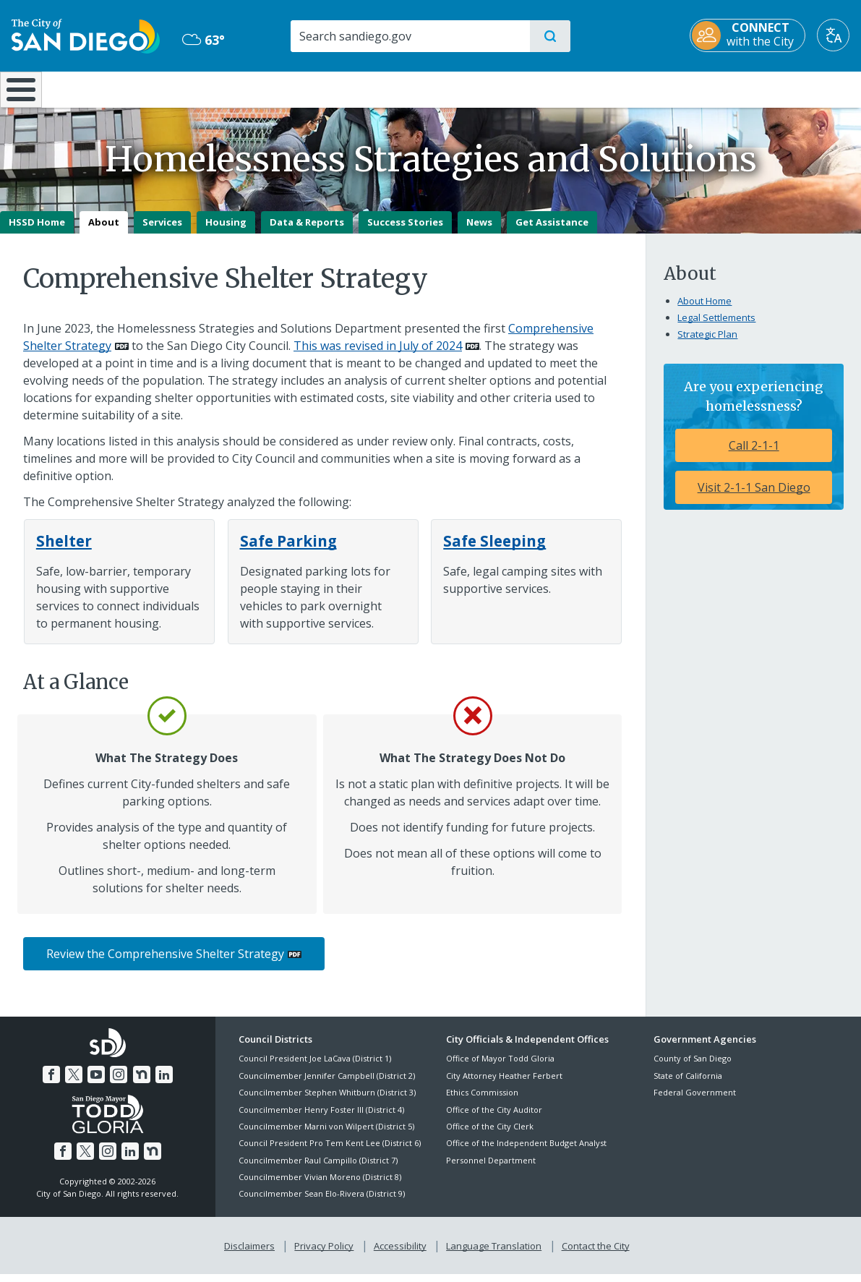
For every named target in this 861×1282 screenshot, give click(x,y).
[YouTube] (97, 1082)
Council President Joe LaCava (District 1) (315, 1069)
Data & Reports (307, 232)
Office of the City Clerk (490, 1136)
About (103, 232)
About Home (704, 310)
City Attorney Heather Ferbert (504, 1085)
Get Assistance (551, 232)
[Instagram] (118, 1082)
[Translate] (833, 35)
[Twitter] (75, 1082)
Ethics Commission (482, 1103)
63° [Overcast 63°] (203, 39)
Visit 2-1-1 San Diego (754, 497)
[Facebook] (54, 1082)
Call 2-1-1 (754, 455)
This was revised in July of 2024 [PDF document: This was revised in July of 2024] (378, 356)
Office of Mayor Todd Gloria (500, 1069)
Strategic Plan (707, 344)
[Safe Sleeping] (494, 551)
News (479, 232)
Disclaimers (252, 1253)
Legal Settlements (716, 327)
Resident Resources (253, 88)
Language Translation (492, 1253)
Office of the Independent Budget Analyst (526, 1153)
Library (510, 88)
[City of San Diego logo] (86, 35)
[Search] (409, 36)
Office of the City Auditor (494, 1119)
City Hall (791, 88)
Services (162, 232)
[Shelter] (64, 551)
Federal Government (695, 1103)
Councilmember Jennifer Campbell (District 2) (327, 1085)
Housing (226, 232)
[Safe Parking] (288, 551)
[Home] (27, 95)
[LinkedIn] (161, 1082)
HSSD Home (37, 232)
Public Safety (650, 88)
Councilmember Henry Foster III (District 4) (321, 1119)
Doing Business (379, 88)
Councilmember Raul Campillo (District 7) (318, 1170)
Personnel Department (491, 1170)
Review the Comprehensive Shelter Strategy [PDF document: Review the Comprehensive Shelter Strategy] (165, 965)
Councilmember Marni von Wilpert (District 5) (326, 1136)
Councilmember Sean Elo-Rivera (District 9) (322, 1204)
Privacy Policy (325, 1253)
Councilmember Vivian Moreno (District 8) (320, 1186)
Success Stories (405, 232)
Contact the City (593, 1253)
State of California (688, 1085)
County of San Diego (693, 1069)
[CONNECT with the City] (747, 35)
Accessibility (400, 1253)
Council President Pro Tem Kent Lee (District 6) (330, 1153)
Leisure (120, 88)
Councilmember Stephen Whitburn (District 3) (327, 1103)
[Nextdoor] (139, 1082)
